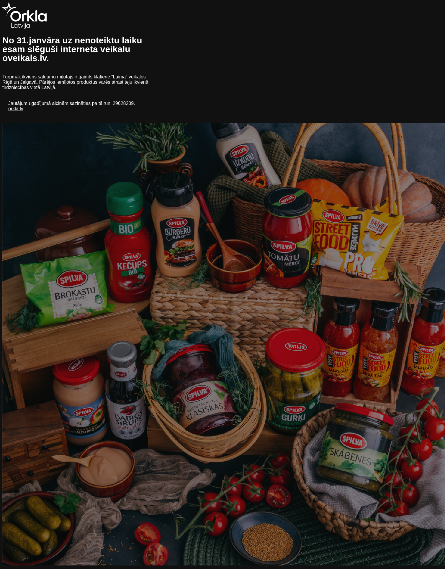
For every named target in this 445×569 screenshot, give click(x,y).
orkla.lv (15, 108)
